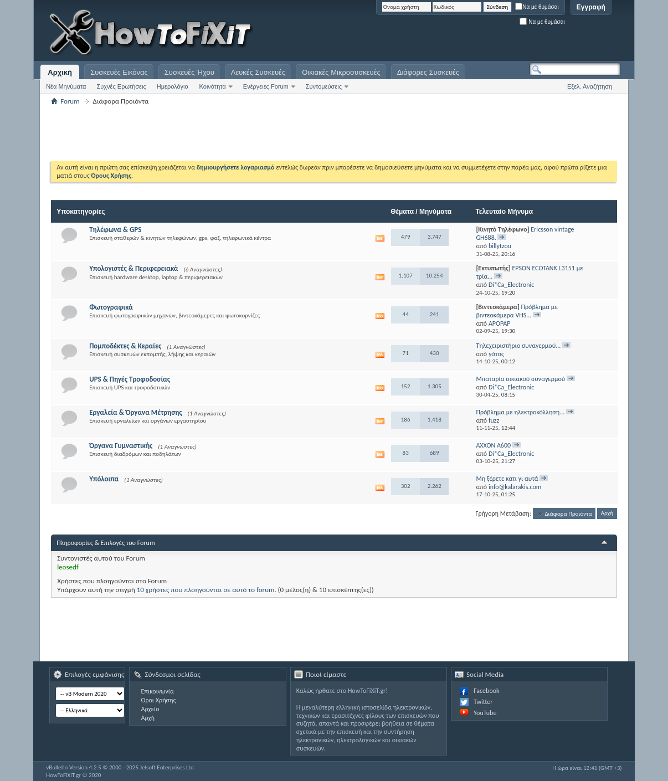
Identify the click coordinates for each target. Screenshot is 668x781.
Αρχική (60, 72)
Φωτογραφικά (111, 307)
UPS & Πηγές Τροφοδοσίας (129, 379)
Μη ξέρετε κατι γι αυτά (507, 478)
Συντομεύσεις (324, 86)
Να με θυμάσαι (537, 7)
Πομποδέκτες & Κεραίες (125, 346)
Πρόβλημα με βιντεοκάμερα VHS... (516, 311)
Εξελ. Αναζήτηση (589, 86)
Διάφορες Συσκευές (428, 72)
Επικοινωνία (157, 691)
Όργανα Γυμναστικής (120, 445)
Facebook (486, 691)
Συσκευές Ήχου (189, 72)
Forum (69, 101)
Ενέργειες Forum (266, 86)
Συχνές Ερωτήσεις (121, 86)
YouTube (485, 713)
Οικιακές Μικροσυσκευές (341, 72)
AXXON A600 (493, 445)
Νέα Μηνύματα (66, 86)
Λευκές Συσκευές (258, 72)
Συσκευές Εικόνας (119, 72)
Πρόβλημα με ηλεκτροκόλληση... (520, 412)
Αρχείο (150, 709)
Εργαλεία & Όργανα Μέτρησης (135, 412)
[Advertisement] (482, 33)
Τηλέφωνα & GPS (115, 229)
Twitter (483, 702)
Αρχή (607, 513)
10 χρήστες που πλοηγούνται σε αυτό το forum (206, 589)
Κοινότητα (212, 86)
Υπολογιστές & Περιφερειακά (133, 268)
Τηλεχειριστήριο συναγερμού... (518, 346)
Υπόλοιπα (104, 479)
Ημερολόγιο (172, 86)
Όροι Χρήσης (158, 700)
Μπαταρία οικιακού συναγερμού (520, 379)
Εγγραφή (591, 7)
